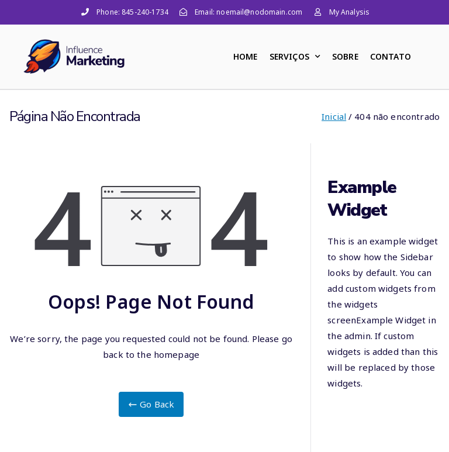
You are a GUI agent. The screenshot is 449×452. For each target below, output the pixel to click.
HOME (245, 56)
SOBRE (345, 56)
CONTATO (390, 56)
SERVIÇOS (295, 56)
